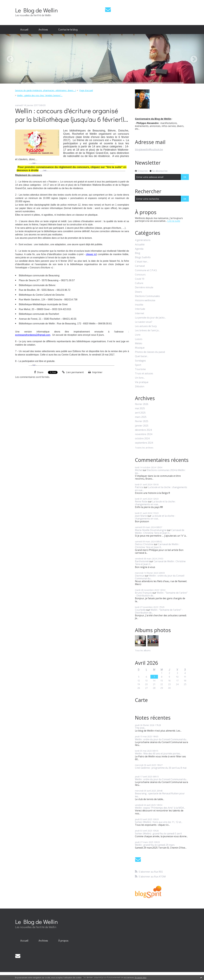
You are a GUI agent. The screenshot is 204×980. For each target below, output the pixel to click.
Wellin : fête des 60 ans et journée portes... (158, 753)
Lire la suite (173, 221)
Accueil (24, 29)
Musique (140, 347)
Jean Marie (141, 515)
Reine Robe (141, 501)
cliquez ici (91, 254)
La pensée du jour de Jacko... (150, 317)
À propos (63, 940)
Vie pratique (141, 382)
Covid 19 (139, 278)
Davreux (139, 575)
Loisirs (138, 339)
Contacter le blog (68, 29)
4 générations (142, 240)
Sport (138, 365)
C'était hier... (141, 261)
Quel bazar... (141, 356)
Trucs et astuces (144, 373)
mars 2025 (140, 417)
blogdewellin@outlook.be (149, 149)
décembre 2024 (143, 430)
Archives (43, 29)
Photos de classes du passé (150, 352)
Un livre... (140, 377)
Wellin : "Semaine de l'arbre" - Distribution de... (161, 594)
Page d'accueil (86, 90)
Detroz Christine (144, 544)
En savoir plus (140, 977)
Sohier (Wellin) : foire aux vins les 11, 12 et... (158, 822)
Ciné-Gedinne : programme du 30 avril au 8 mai (160, 767)
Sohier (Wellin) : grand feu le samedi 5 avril (158, 833)
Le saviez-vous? (143, 322)
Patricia (139, 487)
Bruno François (143, 592)
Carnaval (140, 266)
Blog (137, 253)
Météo (138, 343)
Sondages (140, 360)
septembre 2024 (144, 442)
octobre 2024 (142, 438)
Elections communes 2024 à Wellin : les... (160, 471)
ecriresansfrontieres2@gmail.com (32, 335)
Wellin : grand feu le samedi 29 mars (155, 844)
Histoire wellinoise (145, 300)
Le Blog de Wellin (36, 10)
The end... (140, 727)
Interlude (140, 309)
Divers (138, 291)
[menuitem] (24, 29)
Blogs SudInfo (143, 257)
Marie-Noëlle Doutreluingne (150, 530)
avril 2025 (140, 412)
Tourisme (140, 369)
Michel (138, 470)
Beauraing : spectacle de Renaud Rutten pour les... (160, 795)
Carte (141, 700)
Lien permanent (73, 372)
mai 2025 (140, 408)
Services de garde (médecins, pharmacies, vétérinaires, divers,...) (45, 90)
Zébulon (139, 386)
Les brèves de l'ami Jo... (147, 330)
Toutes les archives (144, 448)
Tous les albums (143, 650)
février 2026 (141, 404)
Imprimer (95, 372)
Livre (137, 334)
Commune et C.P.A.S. (146, 270)
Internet (139, 313)
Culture (139, 283)
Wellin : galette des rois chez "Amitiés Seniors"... (39, 95)
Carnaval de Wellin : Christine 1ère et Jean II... (159, 531)
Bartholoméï (142, 561)
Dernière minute (144, 287)
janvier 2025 (141, 425)
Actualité (140, 244)
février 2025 (141, 421)
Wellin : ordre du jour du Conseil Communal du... (159, 577)
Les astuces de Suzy (146, 326)
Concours (140, 274)
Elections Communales (147, 296)
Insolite (139, 304)
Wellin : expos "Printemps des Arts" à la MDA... (160, 807)
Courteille (140, 609)
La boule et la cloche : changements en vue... (161, 489)
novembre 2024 (143, 434)
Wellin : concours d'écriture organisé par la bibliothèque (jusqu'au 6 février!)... (71, 115)
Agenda (139, 248)
